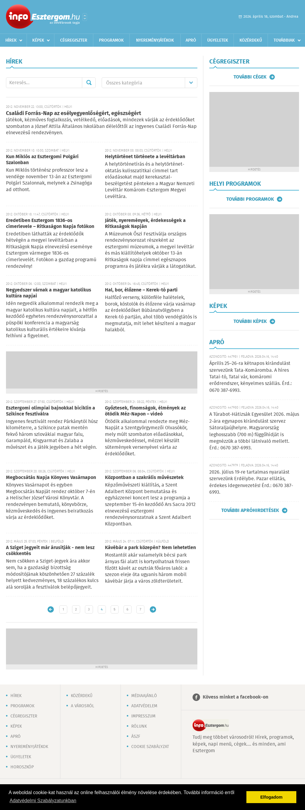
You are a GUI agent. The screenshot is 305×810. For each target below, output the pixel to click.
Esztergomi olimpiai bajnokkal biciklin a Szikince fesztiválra (50, 411)
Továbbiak (284, 40)
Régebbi (153, 609)
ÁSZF (135, 736)
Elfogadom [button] (271, 797)
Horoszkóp (22, 767)
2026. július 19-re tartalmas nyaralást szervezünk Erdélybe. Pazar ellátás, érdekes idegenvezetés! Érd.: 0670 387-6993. (251, 482)
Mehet (89, 82)
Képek (38, 40)
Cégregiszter (73, 40)
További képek (250, 321)
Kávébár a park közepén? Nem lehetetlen (150, 547)
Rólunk (139, 726)
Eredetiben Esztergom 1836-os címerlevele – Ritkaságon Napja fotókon (50, 223)
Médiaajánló (144, 696)
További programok (250, 199)
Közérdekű (251, 40)
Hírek (11, 40)
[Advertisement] (102, 369)
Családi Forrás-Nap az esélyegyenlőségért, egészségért (73, 113)
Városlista (85, 17)
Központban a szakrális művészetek (144, 477)
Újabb (50, 609)
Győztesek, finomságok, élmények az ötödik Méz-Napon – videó (145, 411)
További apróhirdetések (250, 510)
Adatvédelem (144, 706)
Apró (191, 40)
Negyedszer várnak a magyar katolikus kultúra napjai (48, 293)
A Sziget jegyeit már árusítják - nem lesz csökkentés (50, 550)
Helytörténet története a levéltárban (145, 157)
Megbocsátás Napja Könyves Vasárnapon (51, 477)
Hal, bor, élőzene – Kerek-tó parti (141, 290)
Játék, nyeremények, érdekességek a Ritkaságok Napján (145, 223)
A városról (82, 706)
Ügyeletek (217, 40)
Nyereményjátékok (155, 40)
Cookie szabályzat (150, 746)
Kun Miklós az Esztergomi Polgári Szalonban (42, 160)
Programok (111, 40)
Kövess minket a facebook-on (235, 697)
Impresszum (143, 716)
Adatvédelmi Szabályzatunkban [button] (43, 800)
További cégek (250, 77)
